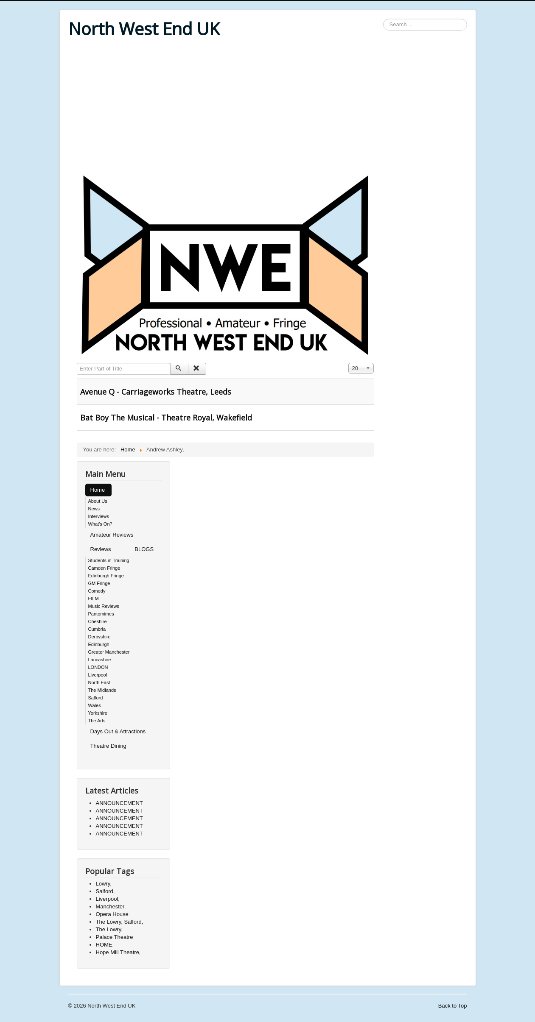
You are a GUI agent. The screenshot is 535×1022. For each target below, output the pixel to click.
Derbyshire (99, 636)
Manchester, (111, 906)
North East (99, 682)
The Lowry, (109, 929)
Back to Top (452, 1006)
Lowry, (104, 883)
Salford (95, 697)
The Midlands (102, 690)
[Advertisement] (267, 106)
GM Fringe (99, 583)
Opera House (112, 914)
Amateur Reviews (112, 535)
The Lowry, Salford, (119, 922)
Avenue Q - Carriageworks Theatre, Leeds (155, 392)
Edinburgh (98, 644)
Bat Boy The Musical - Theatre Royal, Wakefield (166, 417)
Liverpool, (108, 899)
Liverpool (97, 674)
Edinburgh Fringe (106, 575)
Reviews (100, 549)
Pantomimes (101, 613)
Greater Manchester (109, 651)
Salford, (105, 891)
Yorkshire (97, 713)
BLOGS (144, 549)
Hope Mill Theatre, (118, 952)
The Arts (97, 720)
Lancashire (99, 659)
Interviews (98, 516)
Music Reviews (103, 606)
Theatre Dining (108, 746)
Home (97, 490)
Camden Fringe (104, 568)
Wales (94, 705)
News (94, 508)
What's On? (100, 523)
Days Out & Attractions (118, 731)
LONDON (98, 667)
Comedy (97, 590)
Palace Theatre (114, 937)
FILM (93, 598)
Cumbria (97, 629)
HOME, (105, 944)
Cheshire (97, 621)
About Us (97, 501)
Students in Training (108, 560)
